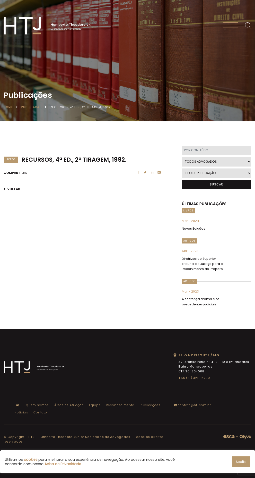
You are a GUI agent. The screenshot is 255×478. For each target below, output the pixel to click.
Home (8, 107)
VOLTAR (12, 189)
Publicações (150, 405)
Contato (40, 412)
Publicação (31, 107)
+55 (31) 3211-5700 (194, 378)
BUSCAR (216, 184)
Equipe (95, 405)
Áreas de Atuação (69, 405)
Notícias (21, 412)
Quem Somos (37, 405)
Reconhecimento (120, 405)
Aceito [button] (241, 461)
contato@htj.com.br (193, 405)
